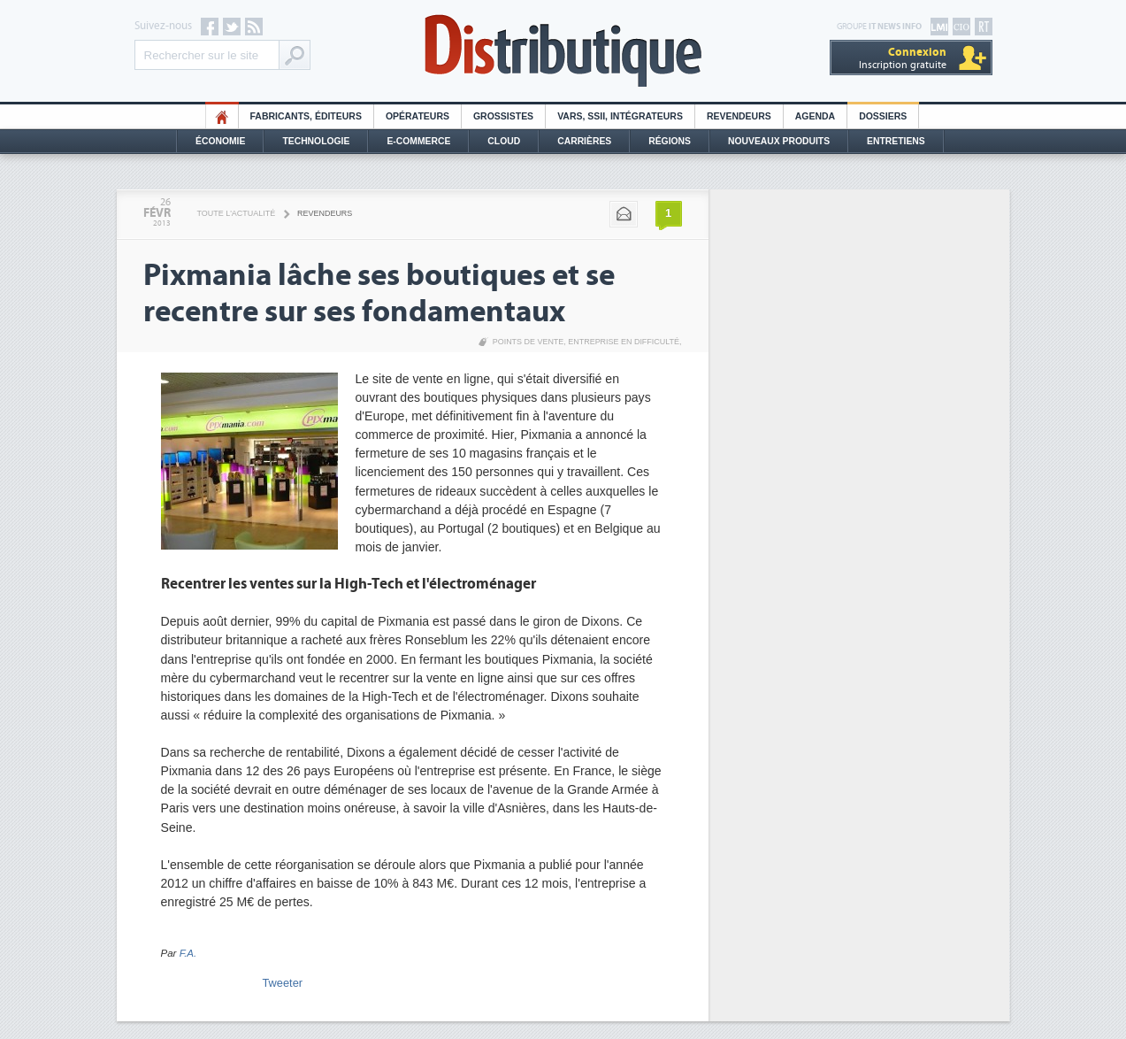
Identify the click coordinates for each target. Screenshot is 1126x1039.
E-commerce (418, 141)
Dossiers (883, 116)
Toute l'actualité (236, 213)
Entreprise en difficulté (623, 341)
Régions (669, 141)
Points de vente (528, 341)
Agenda (815, 116)
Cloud (503, 141)
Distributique (563, 51)
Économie (220, 141)
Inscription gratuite (902, 58)
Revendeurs (739, 116)
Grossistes (503, 116)
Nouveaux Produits (779, 141)
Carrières (584, 141)
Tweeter (283, 982)
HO (222, 116)
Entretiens (896, 141)
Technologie (315, 141)
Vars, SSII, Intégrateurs (620, 116)
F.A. (188, 953)
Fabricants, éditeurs (306, 116)
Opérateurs (417, 116)
